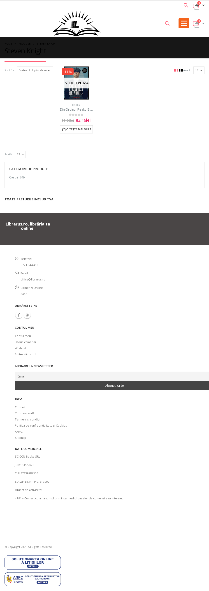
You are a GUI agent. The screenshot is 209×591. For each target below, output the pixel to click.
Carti (12, 177)
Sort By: (10, 70)
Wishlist (20, 348)
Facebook (18, 315)
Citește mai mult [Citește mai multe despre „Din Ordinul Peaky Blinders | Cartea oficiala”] (78, 129)
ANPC (19, 432)
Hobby (76, 105)
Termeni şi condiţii (27, 419)
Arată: (187, 70)
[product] (76, 83)
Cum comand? (24, 413)
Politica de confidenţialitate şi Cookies (41, 425)
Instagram (27, 315)
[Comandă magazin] (35, 70)
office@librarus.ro (33, 279)
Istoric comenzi (25, 342)
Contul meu (23, 336)
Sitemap (20, 438)
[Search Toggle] (185, 5)
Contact (20, 407)
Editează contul (25, 354)
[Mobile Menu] (184, 23)
